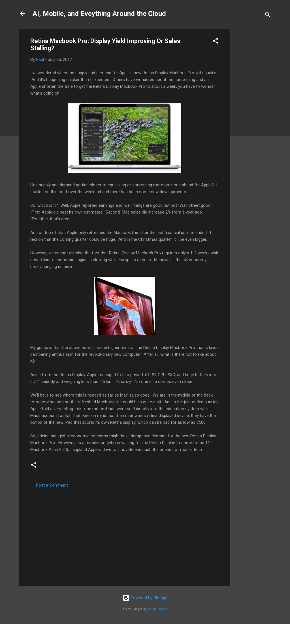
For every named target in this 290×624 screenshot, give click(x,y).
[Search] (267, 15)
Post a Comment (52, 485)
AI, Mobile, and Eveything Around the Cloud (99, 14)
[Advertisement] (253, 114)
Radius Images (157, 609)
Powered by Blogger (145, 597)
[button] (215, 41)
